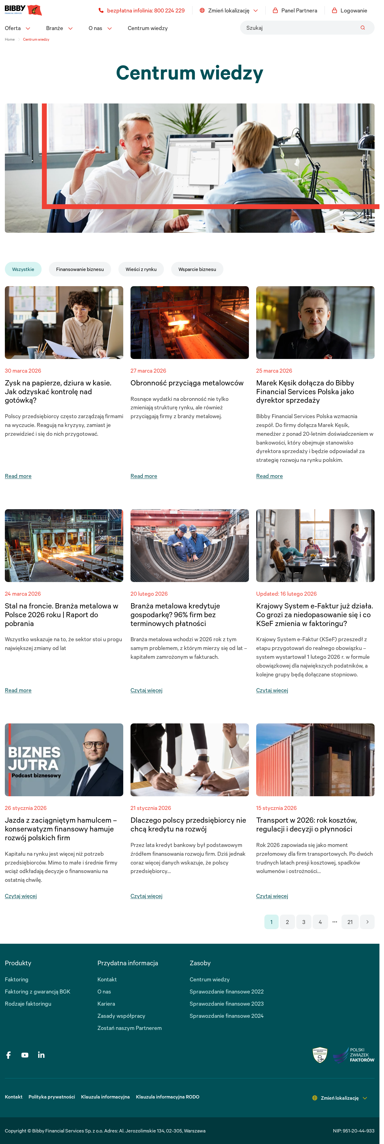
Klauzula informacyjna (105, 1096)
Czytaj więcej (146, 690)
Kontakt (107, 979)
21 (350, 922)
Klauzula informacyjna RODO (167, 1096)
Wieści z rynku (141, 269)
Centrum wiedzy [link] (36, 39)
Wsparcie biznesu (197, 269)
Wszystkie (23, 269)
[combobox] (307, 28)
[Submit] (362, 27)
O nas (104, 991)
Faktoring (17, 979)
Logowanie (349, 10)
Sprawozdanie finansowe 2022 (227, 991)
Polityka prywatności (52, 1096)
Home (10, 39)
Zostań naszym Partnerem (129, 1027)
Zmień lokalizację (229, 10)
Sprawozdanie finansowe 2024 (227, 1015)
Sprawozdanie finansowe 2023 (227, 1003)
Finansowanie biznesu (80, 269)
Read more (18, 475)
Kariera (106, 1003)
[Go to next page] (367, 922)
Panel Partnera (295, 10)
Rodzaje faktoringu (28, 1003)
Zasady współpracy (121, 1015)
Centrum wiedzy (148, 28)
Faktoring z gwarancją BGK (37, 991)
